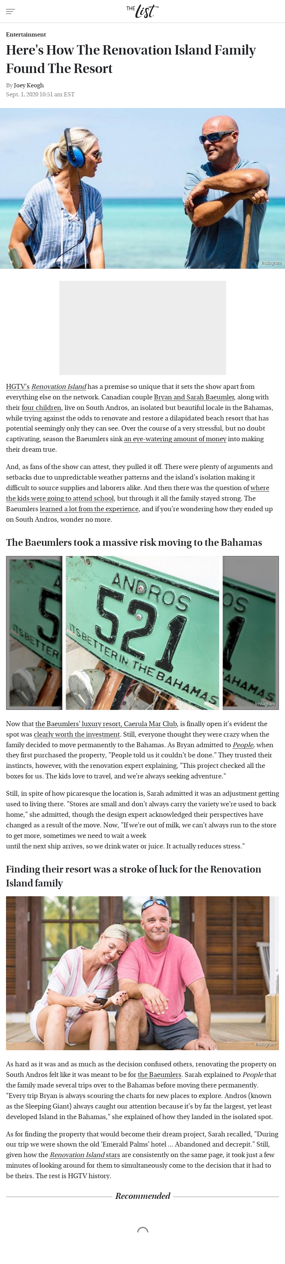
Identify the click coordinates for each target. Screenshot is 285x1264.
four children (41, 408)
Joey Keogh (29, 85)
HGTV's (18, 387)
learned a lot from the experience (89, 509)
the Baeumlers (159, 1075)
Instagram (271, 262)
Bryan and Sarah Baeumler (194, 397)
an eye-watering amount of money (175, 439)
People (242, 745)
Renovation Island (58, 387)
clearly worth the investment (77, 735)
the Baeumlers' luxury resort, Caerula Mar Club (106, 724)
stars (85, 1155)
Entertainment (26, 35)
